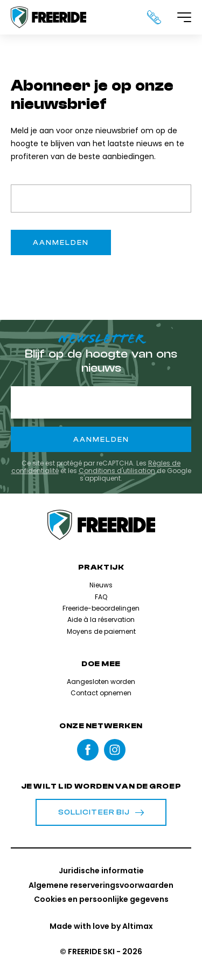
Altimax (137, 926)
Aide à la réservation (101, 619)
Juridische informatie (101, 870)
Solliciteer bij (101, 812)
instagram (115, 750)
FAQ (101, 596)
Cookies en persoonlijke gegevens (101, 899)
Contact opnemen (101, 692)
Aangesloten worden (101, 681)
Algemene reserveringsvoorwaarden (101, 885)
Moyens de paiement (101, 631)
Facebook (88, 750)
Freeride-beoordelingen (101, 608)
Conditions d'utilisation (117, 470)
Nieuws (101, 585)
